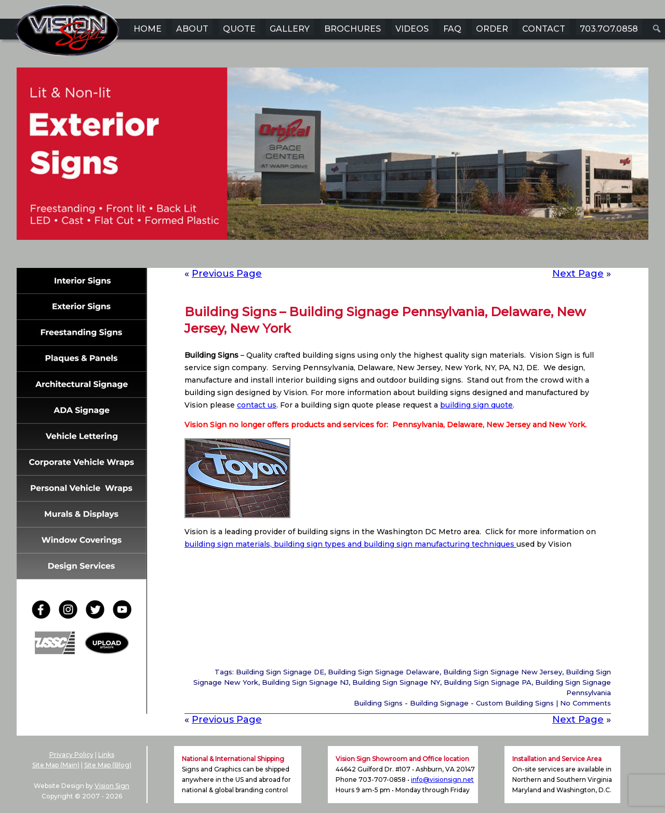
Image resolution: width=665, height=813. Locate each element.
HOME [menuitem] (148, 29)
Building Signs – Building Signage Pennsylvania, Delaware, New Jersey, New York (385, 320)
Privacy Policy (71, 754)
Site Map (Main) (55, 765)
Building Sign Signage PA (487, 682)
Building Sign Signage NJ (305, 682)
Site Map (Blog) (107, 765)
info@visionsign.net (442, 779)
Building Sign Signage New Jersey (502, 672)
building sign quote (476, 405)
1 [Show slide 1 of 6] (298, 256)
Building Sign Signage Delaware (384, 672)
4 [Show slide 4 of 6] (339, 256)
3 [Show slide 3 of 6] (325, 256)
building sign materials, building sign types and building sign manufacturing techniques (350, 544)
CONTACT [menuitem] (543, 29)
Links (106, 754)
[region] (332, 169)
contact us (256, 405)
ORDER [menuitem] (492, 29)
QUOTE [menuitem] (239, 29)
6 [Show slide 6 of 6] (366, 256)
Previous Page (227, 273)
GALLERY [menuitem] (290, 29)
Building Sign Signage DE (280, 672)
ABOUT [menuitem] (192, 29)
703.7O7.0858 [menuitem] (609, 29)
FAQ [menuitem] (452, 29)
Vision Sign (112, 786)
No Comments (585, 703)
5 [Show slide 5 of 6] (352, 256)
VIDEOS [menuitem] (412, 29)
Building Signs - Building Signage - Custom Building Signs (454, 703)
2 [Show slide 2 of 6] (312, 256)
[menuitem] (657, 28)
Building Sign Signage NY (396, 682)
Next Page (578, 273)
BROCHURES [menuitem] (352, 29)
